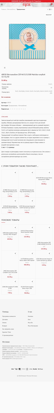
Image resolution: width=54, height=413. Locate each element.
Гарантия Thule (6, 332)
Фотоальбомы (11, 9)
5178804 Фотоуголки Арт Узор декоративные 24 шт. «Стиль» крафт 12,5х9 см (27, 191)
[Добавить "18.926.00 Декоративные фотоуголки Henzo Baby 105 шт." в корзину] (15, 200)
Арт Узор (10, 194)
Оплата (4, 323)
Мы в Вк (30, 323)
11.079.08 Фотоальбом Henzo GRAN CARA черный (27, 259)
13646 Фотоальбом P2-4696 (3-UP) (10, 288)
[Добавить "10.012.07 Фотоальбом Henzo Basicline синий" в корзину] (32, 227)
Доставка (5, 320)
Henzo (44, 182)
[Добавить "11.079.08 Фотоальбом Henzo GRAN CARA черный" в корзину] (32, 253)
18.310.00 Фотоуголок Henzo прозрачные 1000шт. (44, 179)
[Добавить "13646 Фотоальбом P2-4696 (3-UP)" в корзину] (15, 281)
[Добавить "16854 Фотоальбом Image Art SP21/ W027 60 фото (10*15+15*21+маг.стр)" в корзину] (15, 227)
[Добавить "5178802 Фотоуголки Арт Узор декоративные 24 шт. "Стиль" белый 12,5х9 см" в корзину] (15, 172)
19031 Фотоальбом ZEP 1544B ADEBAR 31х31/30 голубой (44, 244)
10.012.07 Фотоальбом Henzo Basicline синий (27, 231)
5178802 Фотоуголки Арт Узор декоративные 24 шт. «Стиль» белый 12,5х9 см (10, 191)
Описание (4, 117)
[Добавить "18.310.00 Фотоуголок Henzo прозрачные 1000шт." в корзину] (49, 172)
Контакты (30, 316)
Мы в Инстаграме (33, 326)
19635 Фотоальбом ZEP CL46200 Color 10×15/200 (10, 272)
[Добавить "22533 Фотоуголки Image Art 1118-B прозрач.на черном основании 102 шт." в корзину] (32, 200)
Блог (29, 320)
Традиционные (21, 9)
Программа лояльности (9, 316)
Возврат (4, 326)
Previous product (47, 9)
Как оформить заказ (8, 329)
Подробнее (37, 1)
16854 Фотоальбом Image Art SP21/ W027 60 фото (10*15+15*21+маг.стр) (10, 234)
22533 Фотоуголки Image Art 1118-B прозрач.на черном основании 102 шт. (27, 208)
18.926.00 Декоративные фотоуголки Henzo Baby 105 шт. (10, 208)
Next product (51, 9)
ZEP (44, 246)
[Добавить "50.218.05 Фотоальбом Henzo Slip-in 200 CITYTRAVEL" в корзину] (32, 281)
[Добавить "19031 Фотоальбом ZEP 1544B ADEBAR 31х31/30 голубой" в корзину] (49, 227)
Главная (3, 9)
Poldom (10, 291)
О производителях (7, 335)
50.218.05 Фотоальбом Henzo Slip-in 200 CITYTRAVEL (27, 288)
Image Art (27, 210)
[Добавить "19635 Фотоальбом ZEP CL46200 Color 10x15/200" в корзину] (15, 253)
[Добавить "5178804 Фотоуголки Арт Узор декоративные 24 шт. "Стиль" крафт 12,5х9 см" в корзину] (32, 172)
